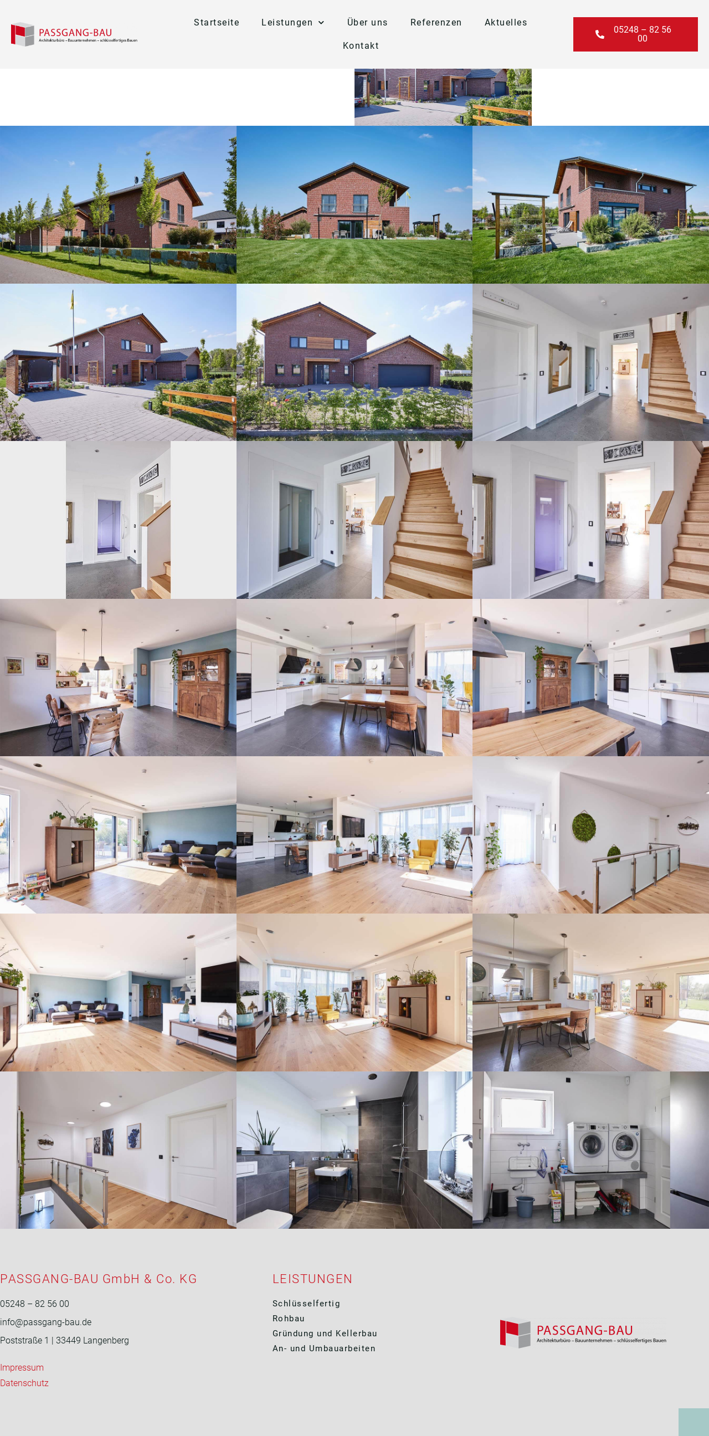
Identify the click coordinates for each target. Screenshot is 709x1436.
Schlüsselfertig (307, 1304)
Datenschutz (24, 1383)
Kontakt (361, 45)
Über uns (367, 22)
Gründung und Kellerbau (327, 1333)
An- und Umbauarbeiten (324, 1348)
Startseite (216, 22)
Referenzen (436, 22)
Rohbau (289, 1319)
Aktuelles (506, 22)
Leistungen (293, 22)
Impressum (22, 1367)
